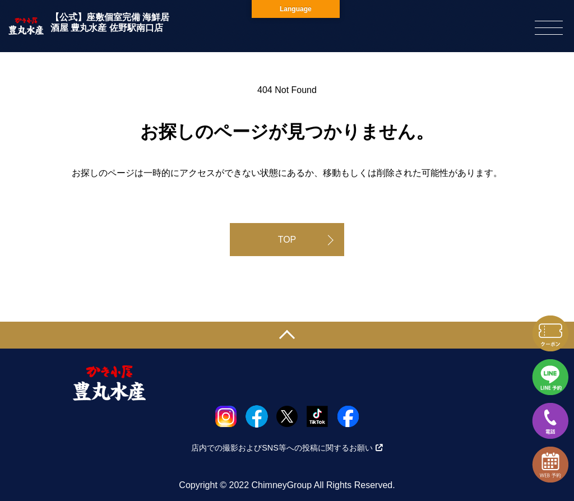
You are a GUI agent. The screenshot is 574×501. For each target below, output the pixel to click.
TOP (287, 239)
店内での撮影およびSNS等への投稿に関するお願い (287, 447)
